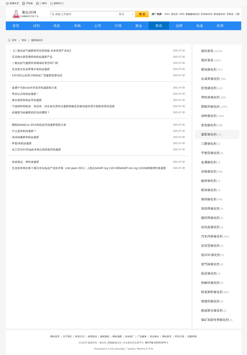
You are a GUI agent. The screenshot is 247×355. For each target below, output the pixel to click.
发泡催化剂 (212, 125)
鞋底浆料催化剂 (215, 292)
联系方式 (80, 336)
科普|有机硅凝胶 (22, 143)
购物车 (57, 3)
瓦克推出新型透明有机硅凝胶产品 (32, 56)
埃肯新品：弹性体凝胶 (25, 161)
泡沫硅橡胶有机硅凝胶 (25, 137)
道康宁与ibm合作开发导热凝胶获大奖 (34, 87)
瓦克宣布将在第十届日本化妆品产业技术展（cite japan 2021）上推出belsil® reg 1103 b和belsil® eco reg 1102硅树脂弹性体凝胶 (89, 168)
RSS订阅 (179, 336)
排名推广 (129, 336)
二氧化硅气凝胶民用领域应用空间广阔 (35, 63)
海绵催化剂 (212, 199)
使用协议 (92, 336)
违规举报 (192, 336)
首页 (14, 40)
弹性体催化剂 (213, 97)
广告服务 (142, 336)
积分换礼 (154, 336)
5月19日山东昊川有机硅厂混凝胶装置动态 (37, 75)
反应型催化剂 (212, 245)
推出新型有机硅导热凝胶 (27, 100)
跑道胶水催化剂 (213, 310)
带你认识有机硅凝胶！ (25, 93)
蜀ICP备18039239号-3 (156, 342)
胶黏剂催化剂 (214, 106)
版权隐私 (104, 336)
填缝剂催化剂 (212, 301)
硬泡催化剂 (219, 14)
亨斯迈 (230, 14)
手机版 (29, 3)
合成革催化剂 (213, 78)
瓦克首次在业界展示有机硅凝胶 (31, 69)
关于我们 (67, 336)
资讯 (24, 40)
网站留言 (167, 336)
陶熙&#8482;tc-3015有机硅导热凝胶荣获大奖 (39, 124)
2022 (167, 14)
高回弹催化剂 (212, 208)
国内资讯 (211, 51)
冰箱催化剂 (212, 171)
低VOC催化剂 (212, 254)
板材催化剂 (210, 180)
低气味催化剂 (212, 264)
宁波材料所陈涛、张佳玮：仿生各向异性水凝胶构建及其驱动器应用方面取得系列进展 (63, 106)
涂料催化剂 (212, 115)
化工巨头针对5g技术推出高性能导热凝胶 (36, 149)
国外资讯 (211, 60)
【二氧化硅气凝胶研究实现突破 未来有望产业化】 (42, 50)
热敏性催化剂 (212, 282)
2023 (181, 14)
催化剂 (174, 14)
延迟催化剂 (210, 273)
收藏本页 (14, 3)
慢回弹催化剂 (212, 217)
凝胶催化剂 (37, 40)
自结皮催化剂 (212, 227)
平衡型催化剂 (212, 153)
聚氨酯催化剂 (193, 14)
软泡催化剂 (206, 14)
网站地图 (117, 336)
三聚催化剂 (210, 143)
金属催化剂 (210, 162)
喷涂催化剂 (210, 190)
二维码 (43, 3)
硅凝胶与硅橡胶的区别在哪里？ (31, 112)
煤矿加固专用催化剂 (217, 319)
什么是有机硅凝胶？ (24, 130)
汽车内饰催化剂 (215, 236)
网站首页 (55, 336)
